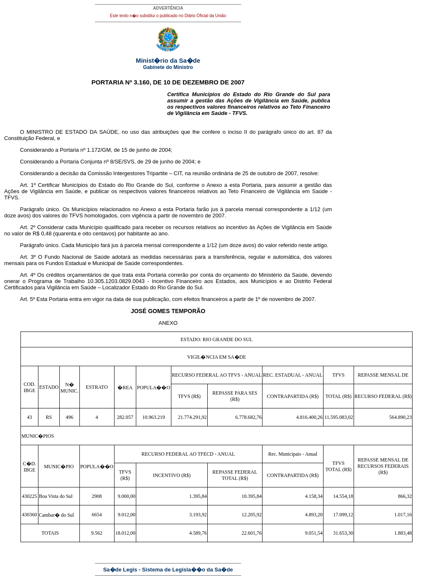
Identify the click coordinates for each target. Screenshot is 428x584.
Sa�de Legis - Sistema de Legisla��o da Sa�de (168, 569)
